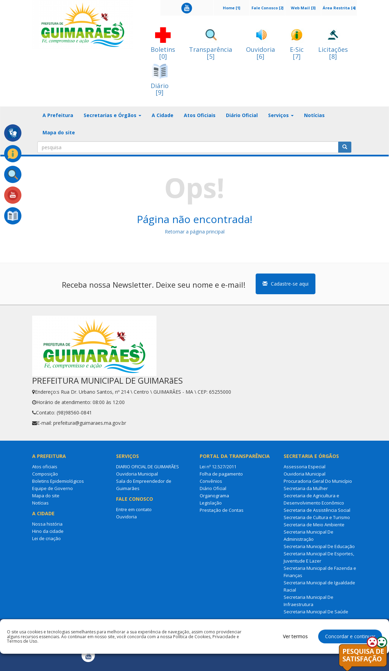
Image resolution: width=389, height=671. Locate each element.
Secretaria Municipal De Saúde (316, 611)
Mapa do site (58, 132)
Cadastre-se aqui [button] (286, 283)
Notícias (314, 115)
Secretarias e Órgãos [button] (112, 115)
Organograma (214, 495)
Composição (45, 474)
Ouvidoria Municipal (137, 474)
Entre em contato (134, 509)
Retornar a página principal (195, 231)
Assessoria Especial (304, 466)
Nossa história (47, 524)
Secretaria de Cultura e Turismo (317, 517)
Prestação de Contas (222, 510)
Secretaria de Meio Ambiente (314, 524)
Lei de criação (46, 538)
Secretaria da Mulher (306, 488)
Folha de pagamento (221, 474)
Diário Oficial (242, 115)
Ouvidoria (126, 517)
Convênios (211, 481)
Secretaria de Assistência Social (317, 510)
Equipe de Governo (52, 488)
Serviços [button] (281, 115)
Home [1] (231, 7)
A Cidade (162, 115)
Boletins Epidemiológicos (58, 481)
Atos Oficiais (200, 115)
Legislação (211, 503)
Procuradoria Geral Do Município (318, 481)
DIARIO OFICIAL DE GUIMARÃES (147, 466)
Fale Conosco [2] (267, 7)
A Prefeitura (57, 115)
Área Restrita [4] (339, 7)
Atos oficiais (44, 466)
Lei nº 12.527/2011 (218, 466)
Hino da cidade (48, 531)
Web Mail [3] (303, 7)
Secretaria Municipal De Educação (319, 546)
